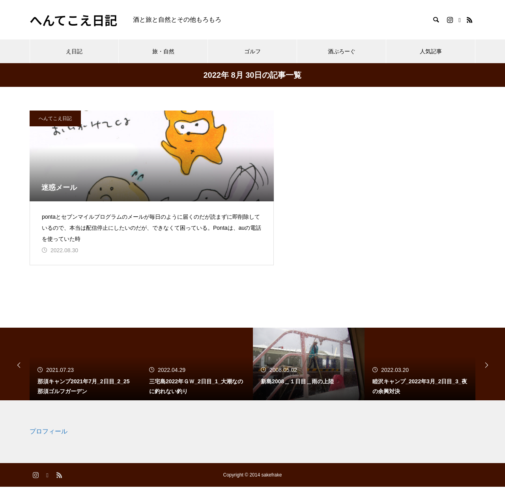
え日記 (74, 51)
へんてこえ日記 (55, 118)
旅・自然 (163, 51)
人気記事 (431, 51)
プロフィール (48, 444)
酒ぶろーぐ (341, 51)
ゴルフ (252, 51)
